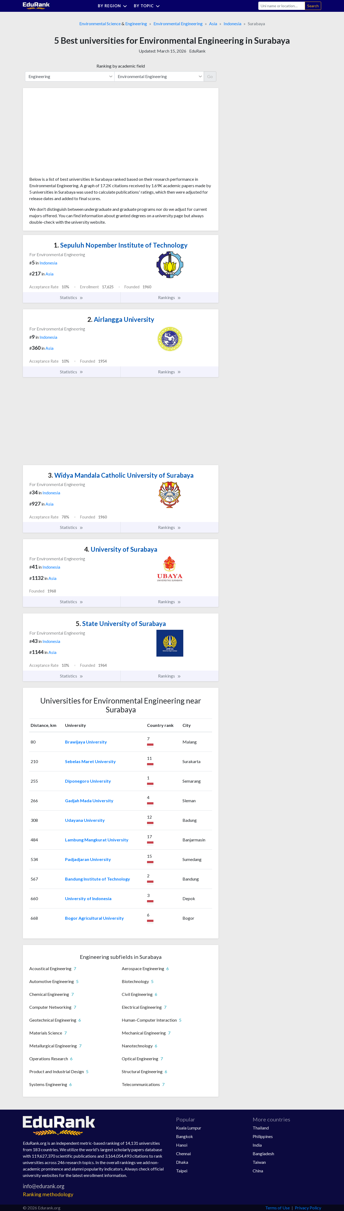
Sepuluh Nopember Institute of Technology (121, 245)
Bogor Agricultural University (94, 918)
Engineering (136, 23)
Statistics (71, 297)
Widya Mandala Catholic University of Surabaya (121, 475)
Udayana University (85, 820)
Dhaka (182, 1162)
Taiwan (259, 1162)
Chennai (183, 1153)
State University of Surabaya (121, 623)
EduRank (197, 50)
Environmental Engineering (178, 23)
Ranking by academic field (120, 65)
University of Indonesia (88, 898)
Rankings (169, 297)
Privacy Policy (308, 1207)
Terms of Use (277, 1207)
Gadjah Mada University (89, 800)
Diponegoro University (88, 780)
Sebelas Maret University (90, 761)
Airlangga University (120, 319)
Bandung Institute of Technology (97, 878)
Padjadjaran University (88, 859)
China (258, 1170)
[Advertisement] (69, 134)
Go (210, 76)
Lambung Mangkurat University (96, 839)
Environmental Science (100, 23)
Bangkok (184, 1136)
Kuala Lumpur (188, 1127)
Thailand (261, 1127)
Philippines (263, 1136)
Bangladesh (263, 1153)
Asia (213, 23)
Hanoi (181, 1144)
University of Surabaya (120, 549)
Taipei (181, 1170)
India (257, 1144)
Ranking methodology (48, 1194)
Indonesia (232, 23)
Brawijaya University (86, 741)
